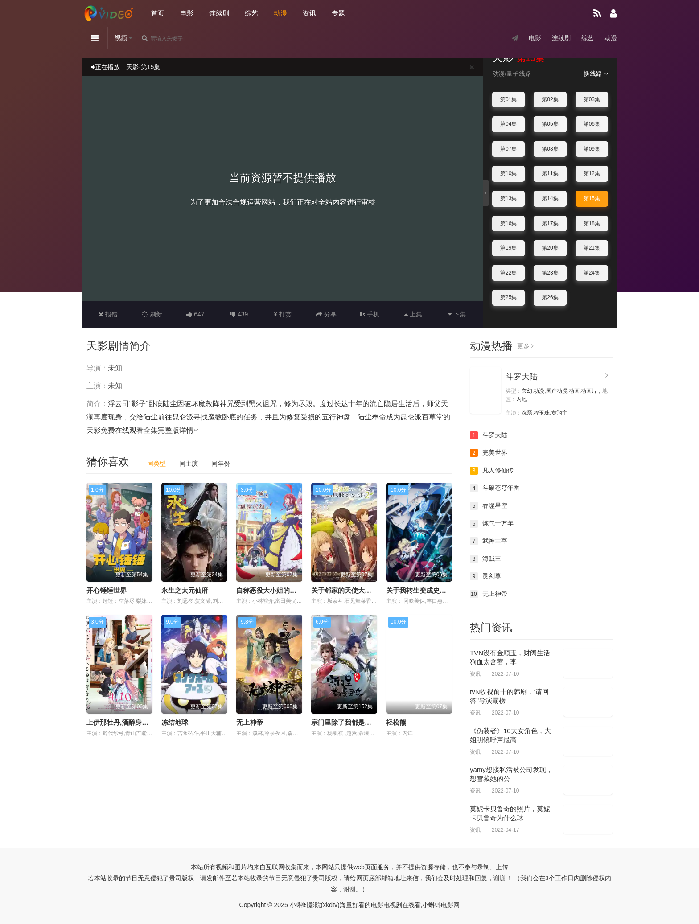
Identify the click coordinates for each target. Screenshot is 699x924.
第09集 (592, 149)
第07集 (508, 149)
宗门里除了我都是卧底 (344, 722)
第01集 (508, 99)
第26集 (550, 297)
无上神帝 (249, 722)
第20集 (550, 248)
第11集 (550, 173)
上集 (413, 314)
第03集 (592, 99)
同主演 (188, 463)
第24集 (592, 273)
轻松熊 (396, 722)
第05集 (550, 124)
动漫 (280, 13)
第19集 (508, 248)
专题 (338, 13)
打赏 (283, 314)
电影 (186, 13)
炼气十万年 (492, 524)
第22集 (508, 273)
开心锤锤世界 (106, 590)
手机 (369, 314)
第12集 (592, 173)
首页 (157, 13)
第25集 (508, 297)
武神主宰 (488, 541)
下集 (457, 314)
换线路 (596, 73)
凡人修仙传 (492, 471)
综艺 (251, 13)
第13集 (508, 198)
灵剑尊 (485, 576)
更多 (525, 345)
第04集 (508, 124)
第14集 (550, 198)
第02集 (550, 99)
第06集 (592, 124)
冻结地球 (174, 722)
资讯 (309, 13)
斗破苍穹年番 (495, 488)
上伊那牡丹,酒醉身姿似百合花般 (134, 722)
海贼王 (485, 559)
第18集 (592, 223)
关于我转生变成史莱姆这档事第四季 (439, 590)
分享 (326, 314)
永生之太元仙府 (184, 590)
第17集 (550, 223)
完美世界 (488, 453)
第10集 (508, 173)
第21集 (592, 248)
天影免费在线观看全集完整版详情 (142, 430)
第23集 (550, 273)
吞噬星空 (488, 506)
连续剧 (219, 13)
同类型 (156, 463)
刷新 (152, 314)
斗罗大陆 (522, 376)
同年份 (220, 463)
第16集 (508, 223)
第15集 (592, 198)
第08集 (550, 149)
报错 (108, 314)
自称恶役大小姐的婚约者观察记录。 (289, 590)
